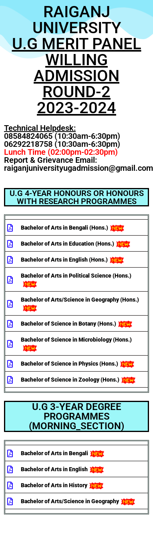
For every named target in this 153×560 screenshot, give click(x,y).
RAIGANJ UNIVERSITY (76, 59)
